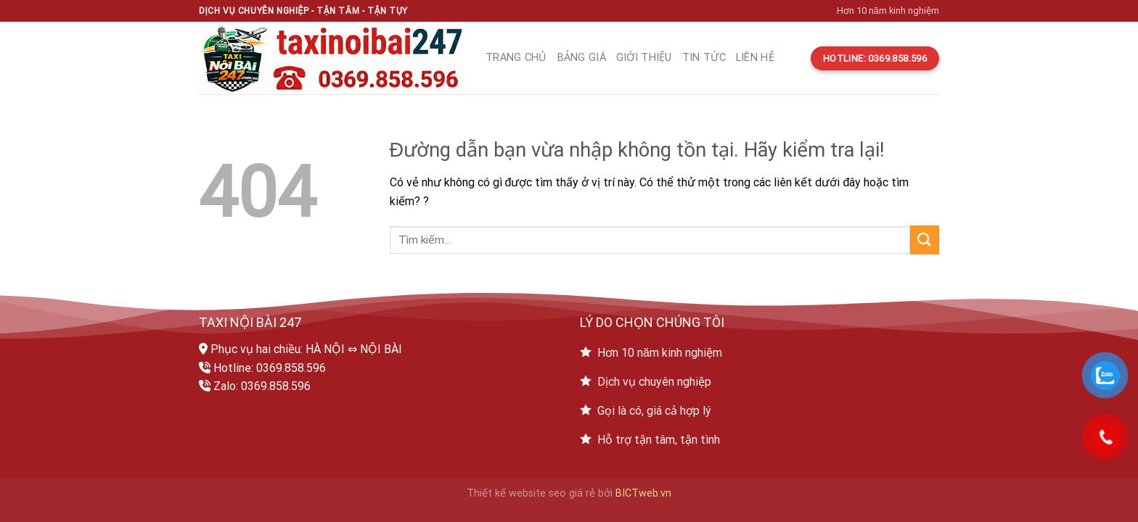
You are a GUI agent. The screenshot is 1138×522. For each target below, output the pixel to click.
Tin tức (704, 57)
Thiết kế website (506, 493)
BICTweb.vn (643, 493)
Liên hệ (755, 57)
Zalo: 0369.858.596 (262, 386)
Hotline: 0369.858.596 (269, 368)
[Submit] (924, 239)
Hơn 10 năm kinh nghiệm (888, 10)
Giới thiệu (644, 57)
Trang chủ (516, 57)
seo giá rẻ (572, 493)
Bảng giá (581, 57)
